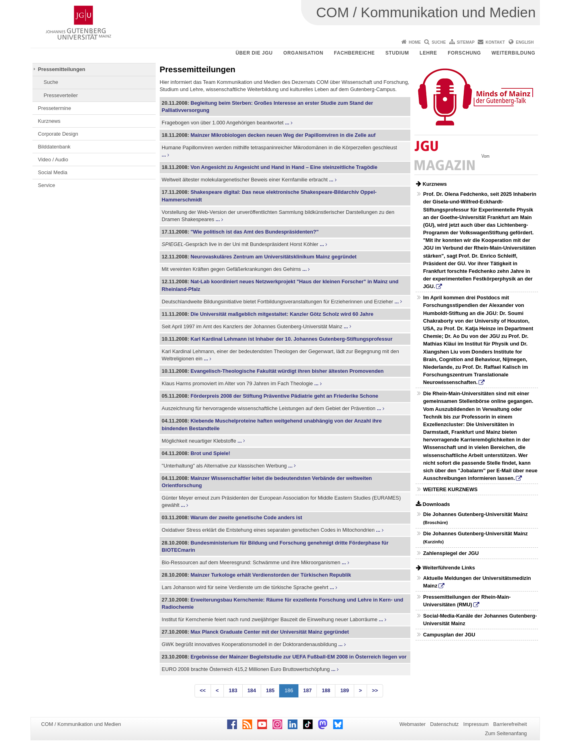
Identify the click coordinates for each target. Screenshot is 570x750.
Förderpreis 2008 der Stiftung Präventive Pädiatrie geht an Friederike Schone (284, 396)
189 (344, 690)
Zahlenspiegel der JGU (451, 553)
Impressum (476, 724)
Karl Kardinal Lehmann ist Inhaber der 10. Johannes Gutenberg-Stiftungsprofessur (291, 339)
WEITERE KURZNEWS (450, 489)
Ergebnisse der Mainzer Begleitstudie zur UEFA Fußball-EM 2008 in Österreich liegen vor (299, 657)
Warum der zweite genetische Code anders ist (246, 517)
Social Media (52, 172)
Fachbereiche (354, 53)
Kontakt (495, 42)
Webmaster (413, 724)
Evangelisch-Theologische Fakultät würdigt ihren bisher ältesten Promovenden (287, 371)
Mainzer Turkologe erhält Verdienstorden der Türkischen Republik (271, 575)
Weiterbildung (513, 53)
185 (270, 690)
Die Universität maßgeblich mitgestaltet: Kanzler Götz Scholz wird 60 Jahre (282, 314)
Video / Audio (53, 160)
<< (203, 690)
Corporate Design (58, 134)
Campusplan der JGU (449, 635)
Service (46, 185)
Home (415, 42)
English (524, 42)
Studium (397, 53)
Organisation (303, 53)
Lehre (428, 53)
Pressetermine (54, 108)
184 (251, 690)
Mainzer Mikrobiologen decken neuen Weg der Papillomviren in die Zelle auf (283, 135)
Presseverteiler (61, 95)
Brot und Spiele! (210, 453)
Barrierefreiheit (510, 724)
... (287, 123)
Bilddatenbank (54, 147)
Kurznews (49, 121)
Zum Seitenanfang (506, 733)
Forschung (464, 53)
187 (307, 690)
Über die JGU (254, 53)
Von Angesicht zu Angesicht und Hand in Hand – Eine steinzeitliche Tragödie (284, 167)
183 (233, 690)
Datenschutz (444, 724)
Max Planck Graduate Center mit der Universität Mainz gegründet (270, 632)
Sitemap (466, 42)
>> (375, 690)
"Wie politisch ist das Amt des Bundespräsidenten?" (254, 232)
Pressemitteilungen (61, 69)
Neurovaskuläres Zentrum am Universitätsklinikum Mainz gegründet (274, 257)
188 (326, 690)
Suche (439, 42)
